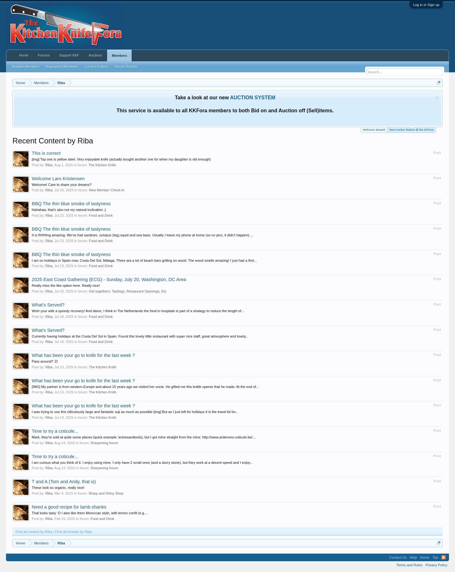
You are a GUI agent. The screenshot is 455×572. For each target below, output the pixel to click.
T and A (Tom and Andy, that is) (64, 481)
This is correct (46, 153)
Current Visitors (96, 67)
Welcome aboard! (374, 129)
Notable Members (25, 67)
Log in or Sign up (426, 5)
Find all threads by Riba (73, 532)
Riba (49, 165)
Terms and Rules (409, 565)
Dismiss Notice (437, 97)
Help (413, 557)
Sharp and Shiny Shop (106, 493)
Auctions (95, 55)
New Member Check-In (106, 190)
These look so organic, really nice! (58, 488)
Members (119, 55)
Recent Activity (126, 67)
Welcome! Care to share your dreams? (62, 185)
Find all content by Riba (34, 532)
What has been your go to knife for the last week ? (83, 355)
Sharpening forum (104, 443)
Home (23, 55)
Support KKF (69, 55)
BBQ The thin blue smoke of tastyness (71, 203)
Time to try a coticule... (55, 431)
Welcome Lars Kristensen (58, 178)
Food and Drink (101, 215)
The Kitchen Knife (102, 165)
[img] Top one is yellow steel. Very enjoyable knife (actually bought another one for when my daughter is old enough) (121, 159)
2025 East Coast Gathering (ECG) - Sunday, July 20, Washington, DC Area (109, 279)
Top (435, 557)
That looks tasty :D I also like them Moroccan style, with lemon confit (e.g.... (90, 513)
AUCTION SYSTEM (252, 97)
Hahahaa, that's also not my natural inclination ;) (69, 210)
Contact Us (398, 557)
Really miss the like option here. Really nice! (66, 285)
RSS (443, 557)
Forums (44, 55)
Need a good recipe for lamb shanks (69, 507)
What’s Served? (48, 304)
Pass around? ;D (45, 361)
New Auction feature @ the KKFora (411, 129)
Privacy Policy (436, 565)
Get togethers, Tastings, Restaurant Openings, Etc (128, 291)
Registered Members (62, 67)
